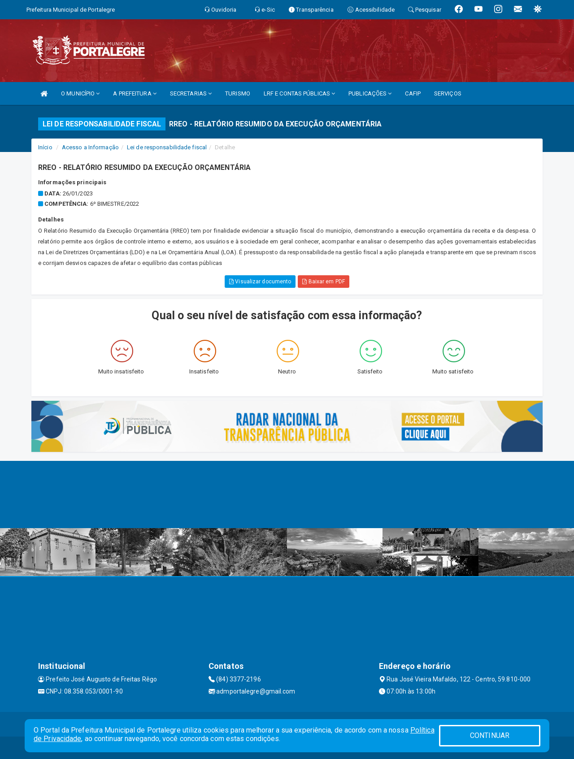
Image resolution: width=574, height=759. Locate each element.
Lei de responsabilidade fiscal (167, 147)
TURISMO (237, 93)
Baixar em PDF (323, 281)
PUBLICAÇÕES (369, 93)
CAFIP (413, 93)
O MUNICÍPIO (80, 93)
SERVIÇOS (447, 93)
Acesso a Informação (90, 147)
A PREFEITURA (134, 93)
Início (45, 147)
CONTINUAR (489, 735)
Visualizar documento (260, 281)
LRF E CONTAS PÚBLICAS (299, 93)
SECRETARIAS (191, 93)
